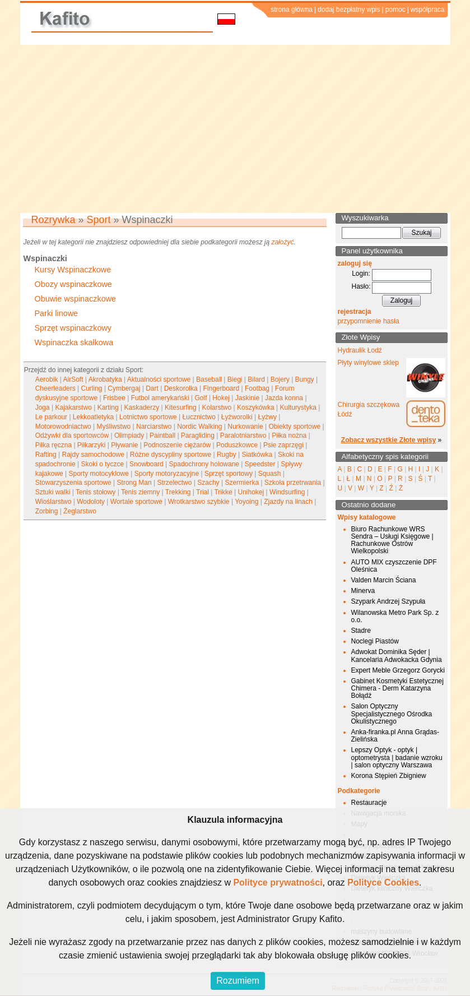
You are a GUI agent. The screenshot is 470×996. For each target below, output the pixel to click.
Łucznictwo (199, 417)
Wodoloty (91, 502)
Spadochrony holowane (204, 464)
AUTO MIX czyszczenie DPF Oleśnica (394, 565)
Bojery (280, 379)
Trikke (223, 492)
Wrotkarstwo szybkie (199, 502)
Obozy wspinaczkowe (73, 284)
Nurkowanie (245, 426)
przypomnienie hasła (368, 321)
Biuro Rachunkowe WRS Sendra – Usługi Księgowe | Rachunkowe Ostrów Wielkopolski (392, 540)
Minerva (363, 591)
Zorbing (46, 511)
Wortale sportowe (136, 502)
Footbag (257, 388)
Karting (108, 407)
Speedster (260, 464)
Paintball (162, 435)
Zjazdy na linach (288, 502)
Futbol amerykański (160, 398)
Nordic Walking (199, 426)
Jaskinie (247, 398)
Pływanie (124, 445)
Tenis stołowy (95, 492)
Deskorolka (181, 388)
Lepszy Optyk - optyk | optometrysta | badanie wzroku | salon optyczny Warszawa (397, 757)
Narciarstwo (153, 426)
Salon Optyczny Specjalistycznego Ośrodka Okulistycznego (391, 713)
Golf (201, 398)
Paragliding (198, 435)
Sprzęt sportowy (228, 474)
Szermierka (242, 483)
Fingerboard (221, 388)
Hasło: (360, 286)
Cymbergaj (124, 388)
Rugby (226, 454)
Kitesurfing (181, 407)
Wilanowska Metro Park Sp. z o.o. (395, 616)
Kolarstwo (217, 407)
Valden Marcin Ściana (383, 580)
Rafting (46, 454)
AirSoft (73, 379)
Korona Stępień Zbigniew (388, 776)
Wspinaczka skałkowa (74, 342)
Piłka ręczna (53, 445)
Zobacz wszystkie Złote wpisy (388, 440)
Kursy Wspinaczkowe (73, 269)
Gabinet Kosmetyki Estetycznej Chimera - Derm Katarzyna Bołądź (397, 688)
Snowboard (146, 464)
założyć (282, 242)
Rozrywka (53, 219)
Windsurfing (287, 492)
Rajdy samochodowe (93, 454)
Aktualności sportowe (158, 379)
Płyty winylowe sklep (368, 363)
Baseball (209, 379)
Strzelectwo (174, 483)
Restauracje (369, 803)
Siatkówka (256, 454)
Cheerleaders (55, 388)
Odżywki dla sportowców (72, 435)
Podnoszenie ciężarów (177, 445)
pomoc (395, 9)
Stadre (361, 630)
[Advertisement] (235, 128)
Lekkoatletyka (93, 417)
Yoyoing (246, 502)
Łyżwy (267, 417)
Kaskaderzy (142, 407)
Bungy (304, 379)
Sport (99, 219)
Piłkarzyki (91, 445)
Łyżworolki (237, 417)
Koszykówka (255, 407)
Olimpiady (129, 435)
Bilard (256, 379)
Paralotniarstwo (243, 435)
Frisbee (114, 398)
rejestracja (354, 312)
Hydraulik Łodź (360, 350)
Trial (202, 492)
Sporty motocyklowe (99, 474)
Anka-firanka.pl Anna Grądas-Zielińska (395, 735)
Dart (152, 388)
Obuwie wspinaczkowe (76, 298)
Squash (269, 474)
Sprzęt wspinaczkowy (73, 327)
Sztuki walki (53, 492)
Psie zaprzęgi (283, 445)
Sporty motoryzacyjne (166, 474)
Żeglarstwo (79, 511)
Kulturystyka (298, 407)
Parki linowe (56, 313)
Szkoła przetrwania (292, 483)
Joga (42, 407)
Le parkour (51, 417)
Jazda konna (284, 398)
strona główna (292, 9)
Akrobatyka (105, 379)
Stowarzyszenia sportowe (73, 483)
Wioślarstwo (53, 502)
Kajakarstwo (73, 407)
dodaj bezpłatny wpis (349, 9)
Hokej (221, 398)
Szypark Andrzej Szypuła (388, 601)
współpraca (428, 9)
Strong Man (134, 483)
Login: (361, 273)
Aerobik (46, 379)
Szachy (208, 483)
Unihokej (251, 492)
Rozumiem (237, 980)
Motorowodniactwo (63, 426)
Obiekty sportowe (294, 426)
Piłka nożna (289, 435)
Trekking (178, 492)
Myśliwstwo (114, 426)
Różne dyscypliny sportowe (170, 454)
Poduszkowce (237, 445)
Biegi (235, 379)
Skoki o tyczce (102, 464)
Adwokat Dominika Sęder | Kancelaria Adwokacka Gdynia (396, 655)
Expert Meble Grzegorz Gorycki (398, 670)
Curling (92, 388)
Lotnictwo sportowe (148, 417)
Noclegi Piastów (375, 641)
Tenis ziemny (140, 492)
